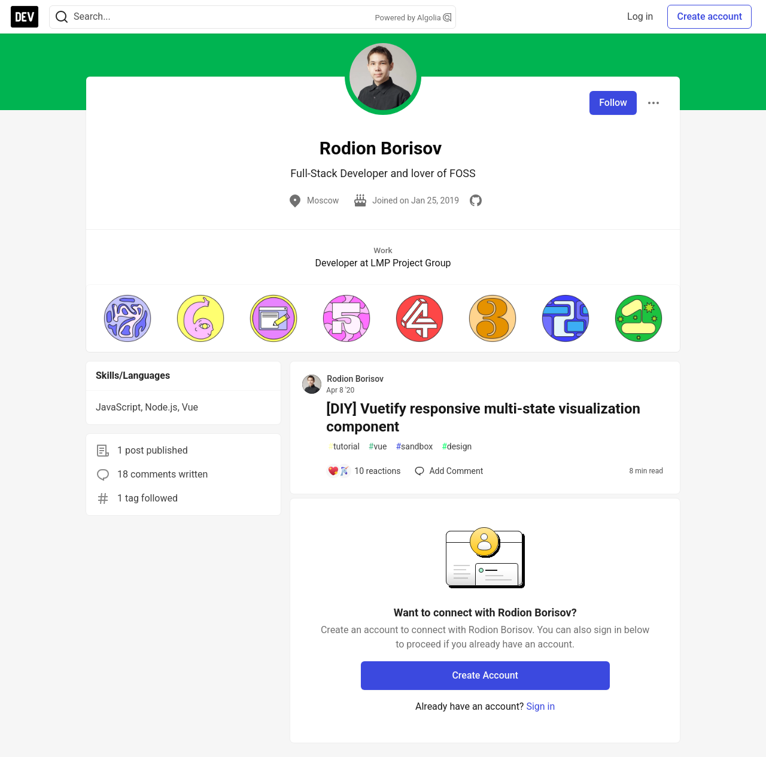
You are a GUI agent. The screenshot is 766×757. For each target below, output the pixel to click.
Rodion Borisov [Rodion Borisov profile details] (355, 379)
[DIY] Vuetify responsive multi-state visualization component (483, 417)
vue (378, 446)
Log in (640, 16)
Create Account (485, 675)
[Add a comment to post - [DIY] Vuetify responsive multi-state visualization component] (364, 471)
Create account (709, 16)
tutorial (344, 446)
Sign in (540, 706)
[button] (127, 318)
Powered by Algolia (413, 17)
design (457, 446)
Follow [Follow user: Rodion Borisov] (613, 102)
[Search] (62, 17)
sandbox (414, 446)
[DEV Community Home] (24, 17)
